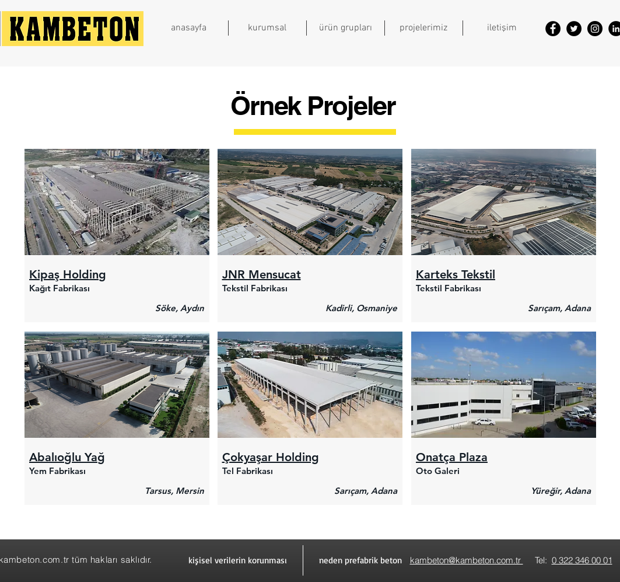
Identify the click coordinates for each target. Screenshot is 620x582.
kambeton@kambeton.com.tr (466, 560)
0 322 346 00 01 (582, 560)
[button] (267, 28)
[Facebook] (553, 28)
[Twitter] (574, 28)
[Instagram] (595, 28)
